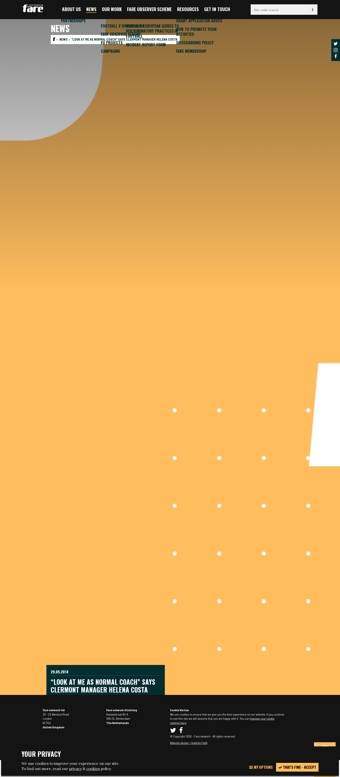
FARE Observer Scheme (149, 9)
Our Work (112, 9)
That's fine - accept (297, 767)
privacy (75, 768)
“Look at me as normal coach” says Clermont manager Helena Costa (125, 39)
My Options (261, 767)
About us (71, 9)
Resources (188, 9)
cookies (93, 768)
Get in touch (217, 9)
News (91, 9)
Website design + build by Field (188, 743)
